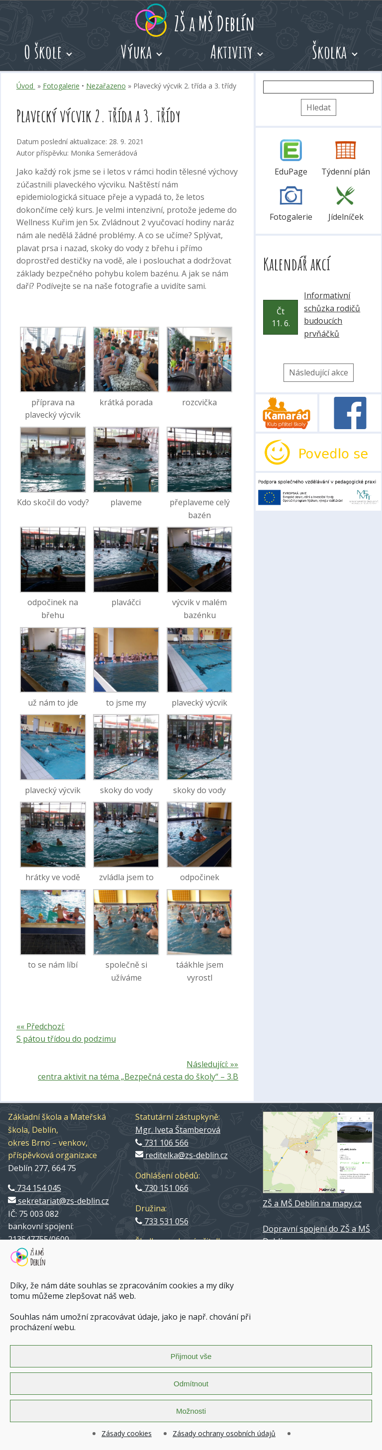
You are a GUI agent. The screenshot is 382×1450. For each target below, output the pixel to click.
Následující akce (318, 372)
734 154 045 (34, 1187)
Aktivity (231, 51)
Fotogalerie (61, 86)
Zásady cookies (126, 1433)
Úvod (25, 86)
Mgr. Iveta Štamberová (177, 1129)
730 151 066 (162, 1187)
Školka (329, 51)
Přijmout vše (191, 1356)
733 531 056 (162, 1221)
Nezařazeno (106, 86)
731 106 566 (162, 1142)
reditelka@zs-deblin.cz (181, 1155)
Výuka (136, 51)
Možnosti (191, 1411)
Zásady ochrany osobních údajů (224, 1433)
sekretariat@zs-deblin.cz (58, 1200)
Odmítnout (191, 1383)
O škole (43, 51)
